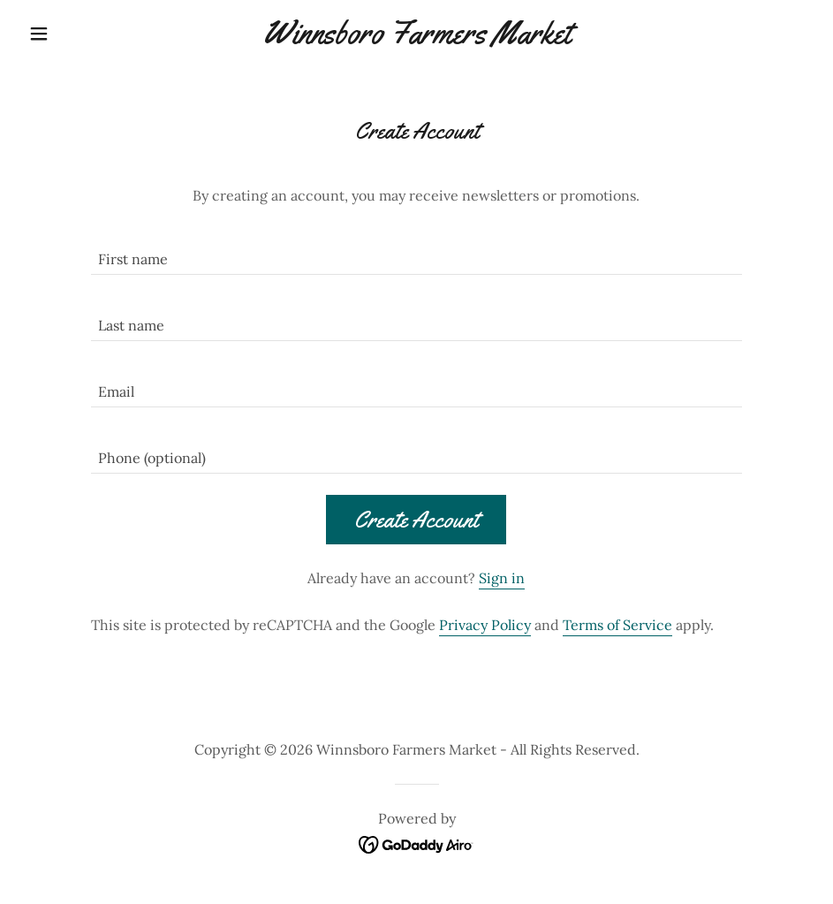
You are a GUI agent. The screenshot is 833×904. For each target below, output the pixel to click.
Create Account (416, 520)
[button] (80, 33)
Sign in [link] (502, 578)
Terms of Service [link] (617, 625)
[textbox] (417, 252)
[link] (416, 38)
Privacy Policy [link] (485, 625)
